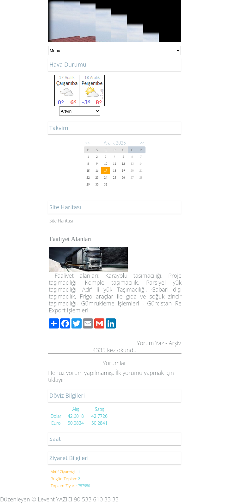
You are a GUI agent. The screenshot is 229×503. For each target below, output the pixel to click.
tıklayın (56, 379)
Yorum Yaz (150, 343)
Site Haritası (61, 221)
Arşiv (175, 343)
